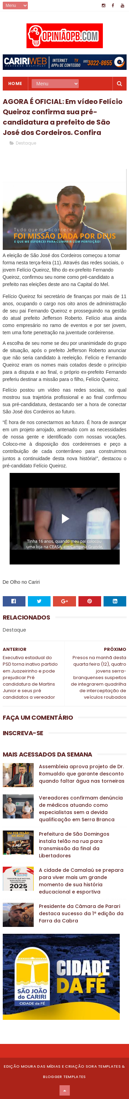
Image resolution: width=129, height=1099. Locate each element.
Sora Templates (103, 1066)
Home (15, 83)
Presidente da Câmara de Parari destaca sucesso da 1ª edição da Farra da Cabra (81, 913)
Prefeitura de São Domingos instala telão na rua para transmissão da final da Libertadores (74, 845)
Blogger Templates (64, 1076)
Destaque (26, 143)
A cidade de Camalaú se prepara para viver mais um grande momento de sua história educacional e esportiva (81, 881)
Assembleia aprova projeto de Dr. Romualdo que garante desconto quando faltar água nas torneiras (82, 773)
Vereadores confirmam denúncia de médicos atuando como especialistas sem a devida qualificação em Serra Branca (81, 808)
